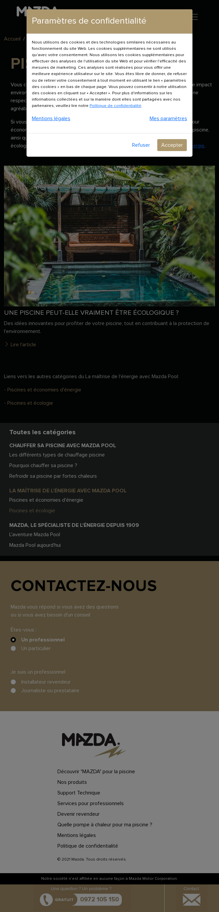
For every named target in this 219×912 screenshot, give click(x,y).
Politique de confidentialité (115, 106)
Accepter (172, 145)
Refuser (141, 145)
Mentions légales (51, 118)
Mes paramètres (168, 118)
